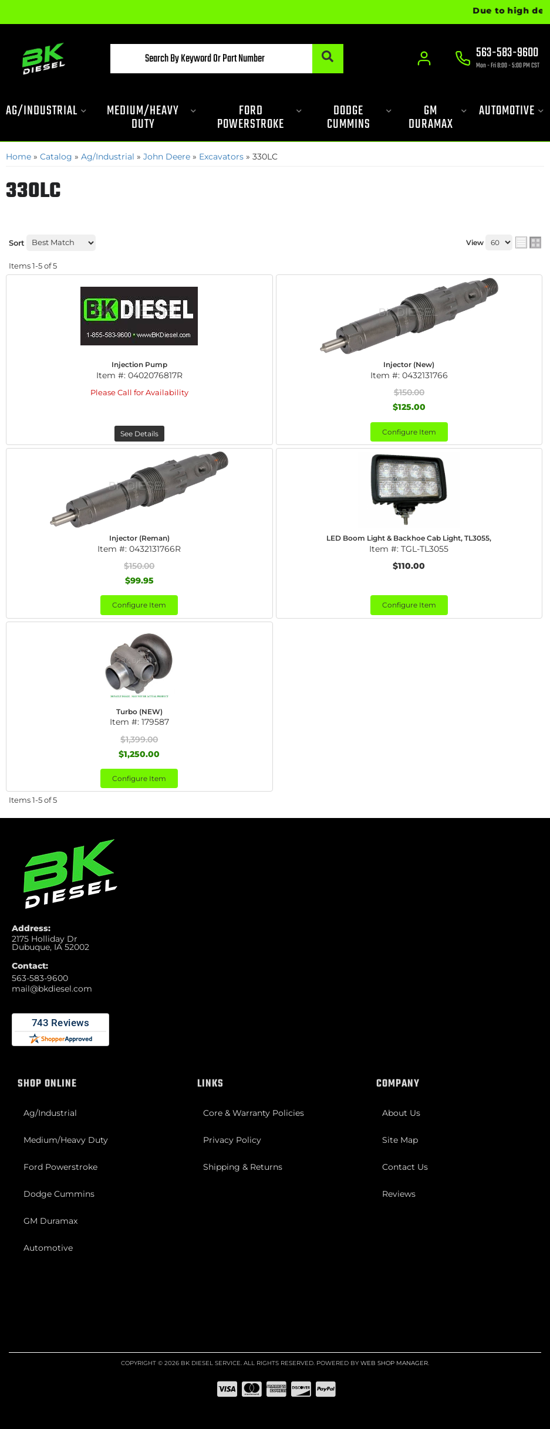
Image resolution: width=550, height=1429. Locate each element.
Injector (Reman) (139, 538)
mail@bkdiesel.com (52, 989)
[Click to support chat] (497, 59)
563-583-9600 (40, 978)
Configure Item (409, 431)
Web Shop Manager (394, 1363)
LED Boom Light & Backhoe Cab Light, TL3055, (408, 538)
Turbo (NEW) (139, 711)
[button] (226, 58)
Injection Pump (139, 364)
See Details (139, 433)
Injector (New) (408, 364)
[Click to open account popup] (424, 58)
